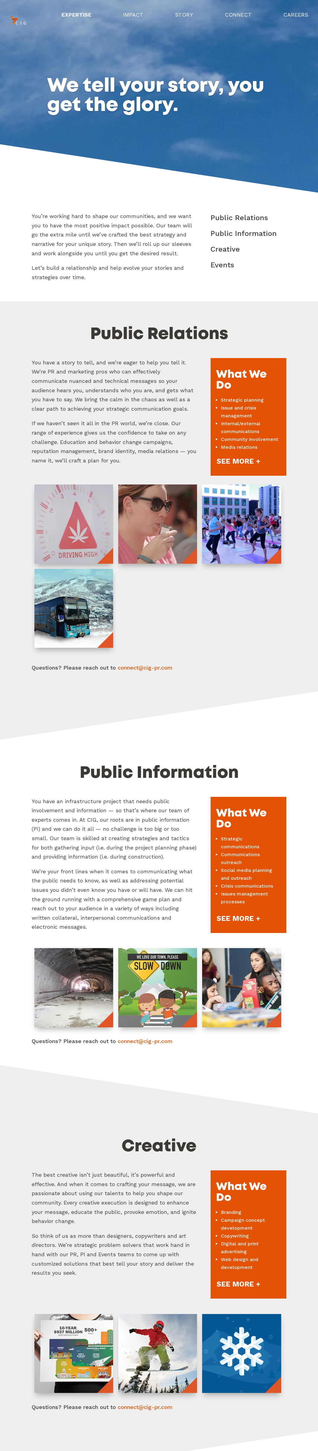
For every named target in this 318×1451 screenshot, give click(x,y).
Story (183, 17)
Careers (295, 17)
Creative (225, 249)
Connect (237, 17)
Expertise (75, 17)
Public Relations (239, 218)
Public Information (244, 233)
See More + (238, 461)
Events (222, 265)
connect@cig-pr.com (145, 667)
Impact (132, 17)
